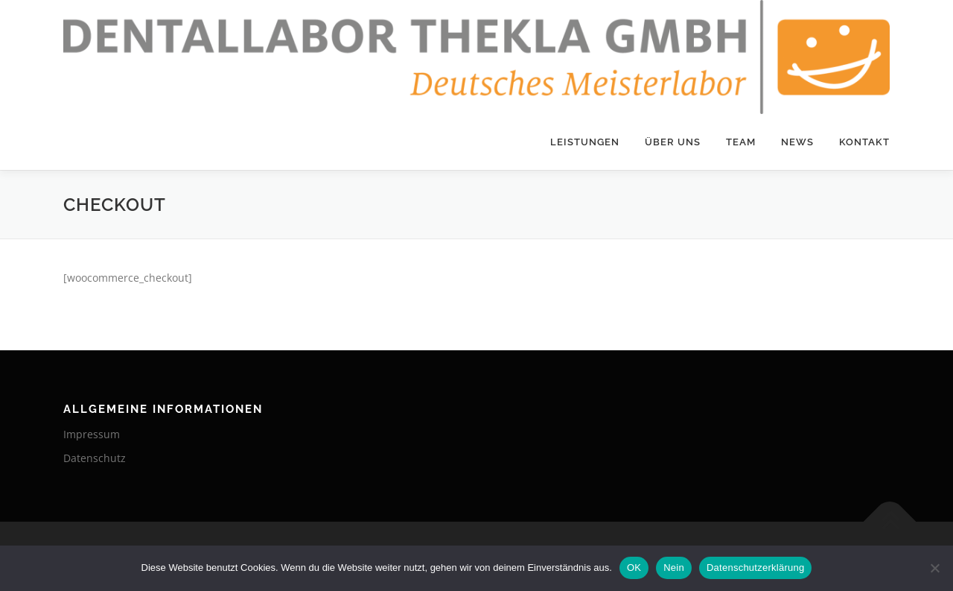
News (797, 142)
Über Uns (673, 142)
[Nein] (934, 567)
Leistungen (584, 142)
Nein (673, 567)
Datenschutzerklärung (755, 567)
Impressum (91, 434)
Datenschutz (94, 458)
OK (634, 567)
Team (741, 142)
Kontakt (864, 142)
